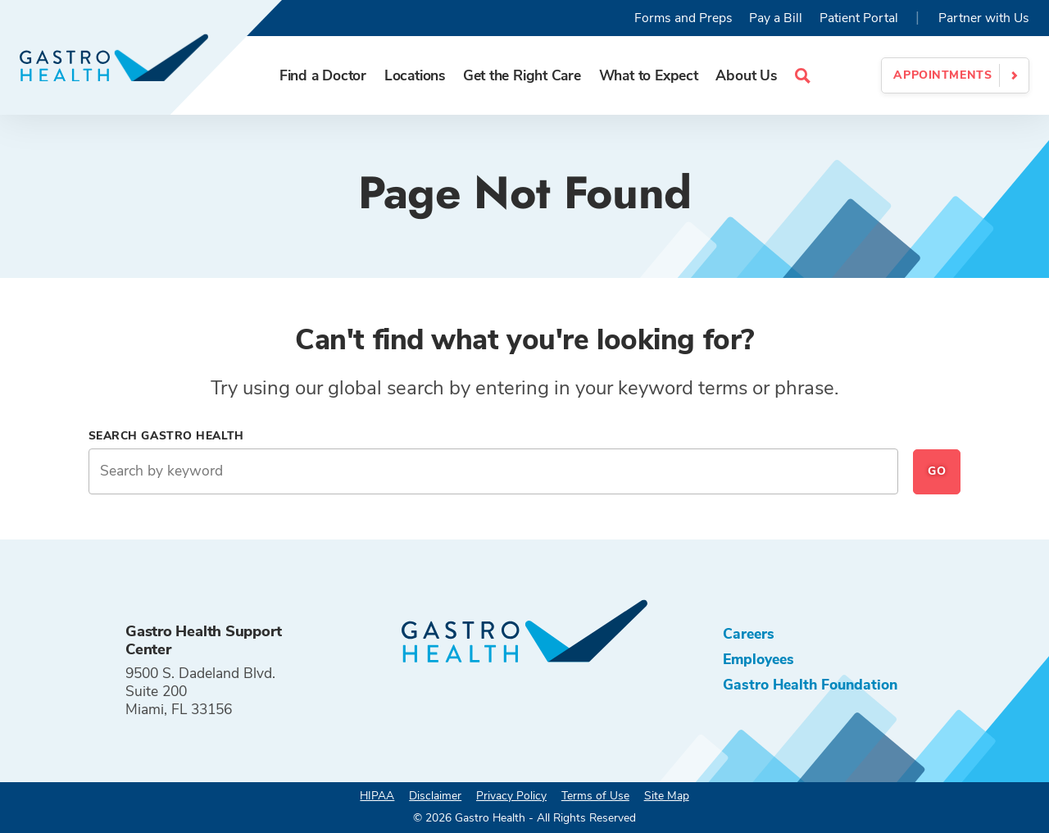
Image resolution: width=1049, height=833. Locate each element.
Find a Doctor (322, 75)
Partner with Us (983, 18)
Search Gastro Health (166, 436)
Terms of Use (595, 795)
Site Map (666, 795)
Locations (414, 75)
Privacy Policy (511, 795)
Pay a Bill (775, 18)
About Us (745, 75)
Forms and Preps (683, 18)
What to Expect (648, 75)
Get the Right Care (522, 75)
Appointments (942, 75)
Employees (758, 659)
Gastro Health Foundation (810, 685)
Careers (748, 634)
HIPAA (377, 795)
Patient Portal (859, 18)
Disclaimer (435, 795)
